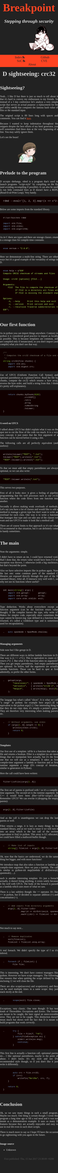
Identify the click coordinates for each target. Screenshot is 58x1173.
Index (18, 57)
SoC (19, 61)
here (29, 118)
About (32, 64)
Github (45, 57)
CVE (44, 61)
